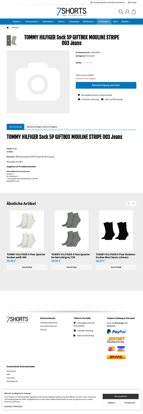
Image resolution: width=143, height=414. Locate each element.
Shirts (61, 21)
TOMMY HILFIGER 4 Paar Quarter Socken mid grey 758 (70, 256)
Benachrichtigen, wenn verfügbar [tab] (42, 126)
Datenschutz (17, 406)
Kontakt (133, 2)
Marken (126, 21)
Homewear (74, 21)
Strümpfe (104, 21)
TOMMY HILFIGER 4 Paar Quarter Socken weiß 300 (26, 256)
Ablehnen (111, 403)
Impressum (8, 406)
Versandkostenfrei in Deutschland (96, 95)
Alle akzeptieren (120, 396)
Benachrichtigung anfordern (106, 85)
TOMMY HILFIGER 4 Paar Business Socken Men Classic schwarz (115, 256)
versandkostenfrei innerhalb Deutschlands (108, 2)
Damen (17, 21)
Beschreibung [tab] (15, 126)
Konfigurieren (129, 403)
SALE (115, 21)
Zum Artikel (27, 267)
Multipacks (89, 21)
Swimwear (48, 21)
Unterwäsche (32, 21)
